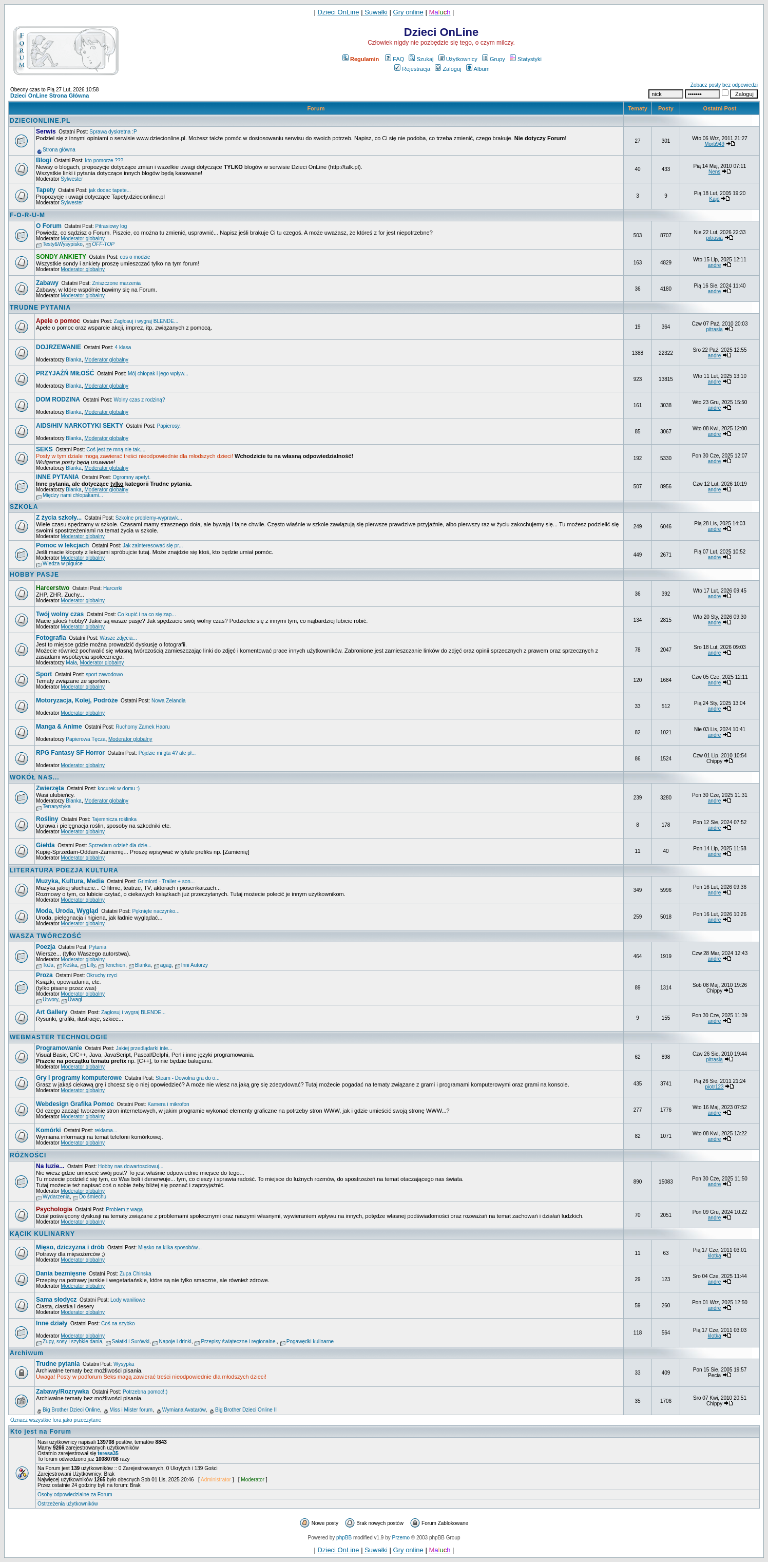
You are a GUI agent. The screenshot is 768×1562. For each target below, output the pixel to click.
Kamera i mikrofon (168, 1104)
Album (478, 69)
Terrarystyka (56, 806)
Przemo (401, 1537)
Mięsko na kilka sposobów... (170, 1247)
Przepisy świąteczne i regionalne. (239, 1341)
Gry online (408, 12)
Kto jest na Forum (40, 1431)
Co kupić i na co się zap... (147, 614)
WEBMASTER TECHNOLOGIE (59, 1037)
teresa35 (108, 1453)
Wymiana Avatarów (184, 1410)
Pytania (97, 947)
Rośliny (47, 819)
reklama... (105, 1130)
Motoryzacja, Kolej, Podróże (77, 700)
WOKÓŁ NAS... (35, 777)
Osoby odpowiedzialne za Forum (74, 1494)
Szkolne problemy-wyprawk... (149, 518)
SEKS (44, 449)
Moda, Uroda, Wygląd (67, 911)
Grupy (493, 59)
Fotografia (51, 637)
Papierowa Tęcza (85, 739)
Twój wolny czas (60, 614)
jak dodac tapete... (110, 190)
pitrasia (714, 238)
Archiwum (27, 1353)
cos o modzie (135, 257)
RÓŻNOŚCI (28, 1155)
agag (165, 965)
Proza (44, 975)
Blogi (43, 160)
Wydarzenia (56, 1196)
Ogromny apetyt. (131, 477)
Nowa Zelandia (168, 700)
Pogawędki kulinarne (310, 1341)
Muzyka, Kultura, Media (70, 881)
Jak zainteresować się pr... (153, 545)
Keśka (70, 965)
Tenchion (115, 965)
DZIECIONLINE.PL (40, 120)
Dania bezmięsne (61, 1273)
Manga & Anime (59, 726)
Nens (714, 172)
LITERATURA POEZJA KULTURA (64, 870)
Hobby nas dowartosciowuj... (130, 1166)
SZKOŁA (24, 506)
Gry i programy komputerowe (79, 1077)
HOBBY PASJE (34, 574)
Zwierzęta (50, 788)
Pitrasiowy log (111, 226)
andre (714, 265)
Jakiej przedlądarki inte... (144, 1048)
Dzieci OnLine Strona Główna (49, 95)
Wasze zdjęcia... (118, 638)
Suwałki (375, 12)
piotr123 (714, 1087)
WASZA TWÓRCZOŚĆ (46, 936)
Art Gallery (51, 1012)
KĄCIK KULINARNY (42, 1233)
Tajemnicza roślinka (114, 819)
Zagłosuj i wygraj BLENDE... (146, 321)
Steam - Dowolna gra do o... (188, 1078)
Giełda (45, 845)
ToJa (48, 965)
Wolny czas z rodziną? (139, 400)
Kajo (714, 199)
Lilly (91, 965)
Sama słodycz (56, 1299)
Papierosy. (169, 426)
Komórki (48, 1130)
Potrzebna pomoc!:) (145, 1392)
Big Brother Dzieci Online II (246, 1410)
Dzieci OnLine (338, 12)
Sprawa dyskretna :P (113, 132)
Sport (44, 674)
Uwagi (75, 999)
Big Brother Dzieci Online (71, 1410)
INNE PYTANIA (57, 477)
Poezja (45, 946)
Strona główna (59, 150)
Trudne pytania (58, 1363)
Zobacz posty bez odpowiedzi (724, 85)
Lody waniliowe (127, 1300)
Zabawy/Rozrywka (62, 1391)
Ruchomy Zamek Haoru (143, 727)
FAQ (394, 59)
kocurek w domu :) (119, 788)
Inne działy (51, 1323)
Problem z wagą (124, 1209)
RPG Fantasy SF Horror (70, 752)
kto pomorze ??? (104, 160)
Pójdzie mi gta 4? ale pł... (167, 753)
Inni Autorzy (194, 965)
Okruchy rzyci (102, 975)
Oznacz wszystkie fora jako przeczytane (55, 1420)
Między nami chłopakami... (73, 495)
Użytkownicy (457, 59)
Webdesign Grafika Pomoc (75, 1104)
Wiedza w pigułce (63, 563)
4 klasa (123, 347)
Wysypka (123, 1364)
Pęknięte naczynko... (155, 911)
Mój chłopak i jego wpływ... (158, 373)
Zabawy (47, 283)
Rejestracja (412, 69)
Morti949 (714, 144)
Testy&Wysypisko (63, 244)
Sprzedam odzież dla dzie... (119, 845)
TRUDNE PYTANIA (40, 307)
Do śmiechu (92, 1196)
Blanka (74, 360)
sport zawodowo (104, 674)
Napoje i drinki (175, 1341)
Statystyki (526, 59)
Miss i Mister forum (130, 1410)
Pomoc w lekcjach (62, 545)
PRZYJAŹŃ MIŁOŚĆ (65, 373)
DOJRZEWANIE (58, 347)
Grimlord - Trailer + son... (166, 881)
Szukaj (421, 59)
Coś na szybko (118, 1323)
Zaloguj (448, 69)
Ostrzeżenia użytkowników (67, 1504)
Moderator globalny (83, 238)
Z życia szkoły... (59, 517)
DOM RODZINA (58, 399)
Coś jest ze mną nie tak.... (115, 449)
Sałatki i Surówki (130, 1341)
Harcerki (112, 588)
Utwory (50, 999)
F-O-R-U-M (27, 215)
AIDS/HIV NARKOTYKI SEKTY (79, 425)
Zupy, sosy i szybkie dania (72, 1341)
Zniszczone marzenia (116, 283)
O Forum (49, 226)
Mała (71, 662)
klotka (714, 1256)
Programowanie (59, 1048)
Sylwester (72, 179)
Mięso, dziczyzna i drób (70, 1247)
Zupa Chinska (135, 1274)
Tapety (45, 190)
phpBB (344, 1537)
